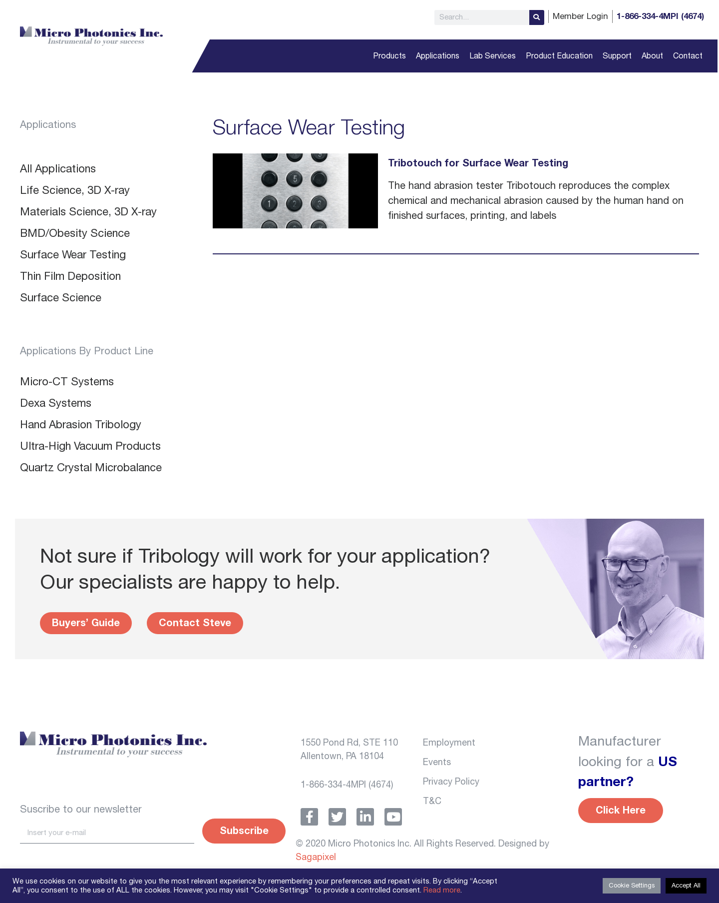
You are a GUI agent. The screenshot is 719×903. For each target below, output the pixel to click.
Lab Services (492, 56)
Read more (441, 890)
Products (389, 56)
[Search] (536, 17)
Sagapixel (316, 857)
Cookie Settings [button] (632, 886)
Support (617, 56)
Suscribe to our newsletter (81, 810)
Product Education (559, 56)
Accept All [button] (686, 886)
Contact (688, 56)
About (652, 56)
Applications (437, 56)
